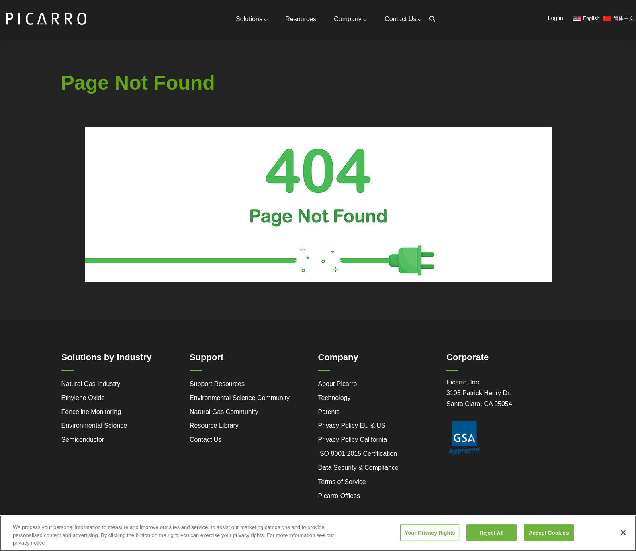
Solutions (252, 19)
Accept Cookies (549, 532)
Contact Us (402, 19)
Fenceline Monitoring (91, 411)
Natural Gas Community (224, 411)
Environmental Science (94, 425)
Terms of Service (342, 481)
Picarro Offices (339, 495)
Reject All (491, 532)
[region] (318, 533)
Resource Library (214, 425)
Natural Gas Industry (91, 383)
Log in (555, 18)
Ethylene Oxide (83, 397)
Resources (300, 19)
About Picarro (337, 383)
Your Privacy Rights (430, 532)
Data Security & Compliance (358, 467)
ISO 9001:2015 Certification (357, 453)
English (586, 18)
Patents (329, 411)
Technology (334, 397)
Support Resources (217, 383)
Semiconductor (82, 439)
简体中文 (618, 18)
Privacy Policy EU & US (352, 425)
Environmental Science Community (240, 397)
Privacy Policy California (352, 439)
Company (350, 19)
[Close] (623, 532)
